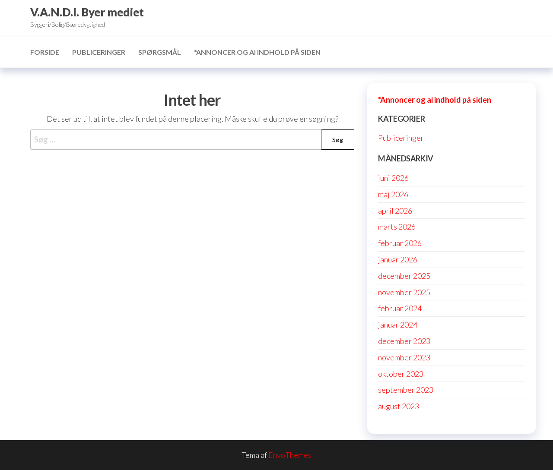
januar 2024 (397, 324)
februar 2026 (400, 243)
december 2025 (404, 276)
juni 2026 (393, 178)
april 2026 (395, 210)
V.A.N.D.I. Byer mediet (87, 12)
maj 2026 (393, 194)
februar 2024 (400, 308)
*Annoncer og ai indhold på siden (257, 52)
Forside (44, 52)
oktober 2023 (400, 374)
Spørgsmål (159, 52)
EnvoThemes (289, 455)
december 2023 (404, 341)
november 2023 (404, 357)
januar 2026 (397, 259)
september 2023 (405, 389)
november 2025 (404, 292)
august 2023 (398, 406)
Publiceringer (98, 52)
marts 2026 (397, 226)
